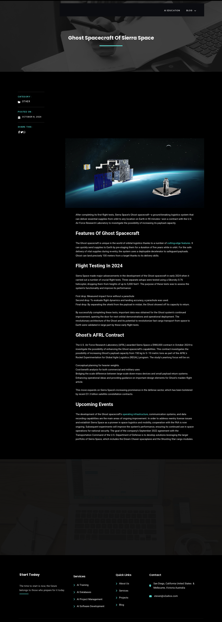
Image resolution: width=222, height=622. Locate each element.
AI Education (177, 7)
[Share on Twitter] (21, 129)
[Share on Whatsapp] (24, 129)
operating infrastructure (125, 399)
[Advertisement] (134, 110)
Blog (197, 7)
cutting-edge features (168, 240)
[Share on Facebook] (19, 129)
